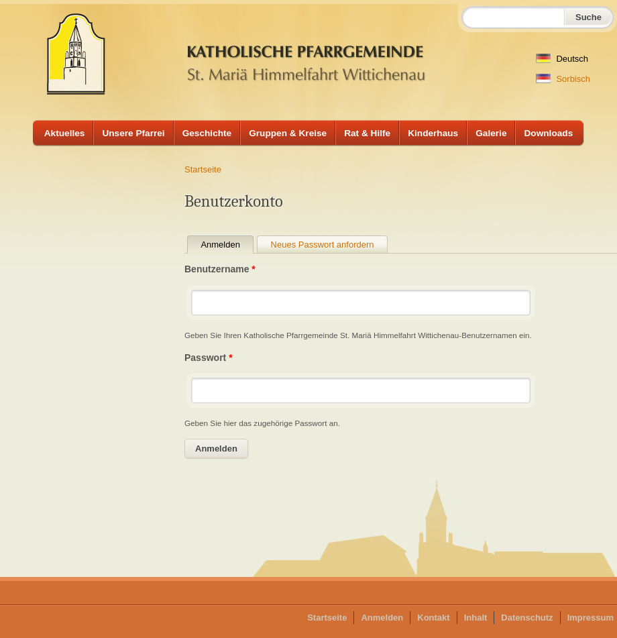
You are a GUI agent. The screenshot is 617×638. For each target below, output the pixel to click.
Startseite (202, 169)
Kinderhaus (433, 133)
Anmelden (227, 245)
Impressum (590, 618)
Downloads (548, 133)
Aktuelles (64, 133)
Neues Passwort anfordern (322, 245)
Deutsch (562, 59)
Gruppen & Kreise (288, 133)
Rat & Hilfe (367, 133)
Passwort (208, 357)
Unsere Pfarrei (133, 133)
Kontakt (433, 618)
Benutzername (220, 269)
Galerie (490, 133)
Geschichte (207, 133)
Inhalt (476, 618)
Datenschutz (527, 618)
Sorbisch (563, 79)
